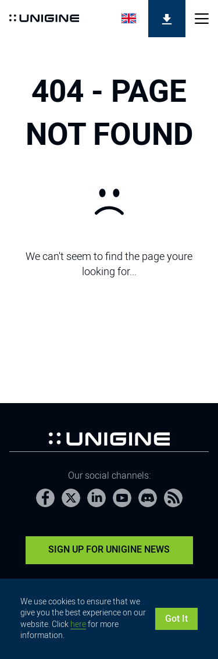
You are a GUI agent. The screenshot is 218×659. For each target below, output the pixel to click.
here (78, 624)
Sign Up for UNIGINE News (109, 549)
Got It (176, 618)
